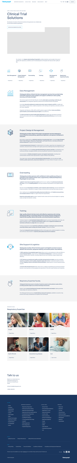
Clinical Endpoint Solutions (47, 408)
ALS (51, 354)
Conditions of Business (37, 446)
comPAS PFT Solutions (26, 417)
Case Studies (61, 421)
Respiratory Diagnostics (27, 406)
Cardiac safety (45, 414)
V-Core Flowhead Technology (28, 419)
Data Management (11, 75)
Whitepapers (61, 417)
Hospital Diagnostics (26, 426)
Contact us (25, 451)
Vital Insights (11, 414)
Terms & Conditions (27, 446)
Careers (9, 412)
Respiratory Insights (12, 419)
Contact (72, 1)
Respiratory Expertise (46, 419)
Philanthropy (10, 410)
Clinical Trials (45, 406)
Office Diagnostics (26, 423)
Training (41, 75)
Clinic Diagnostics (26, 424)
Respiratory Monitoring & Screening (29, 412)
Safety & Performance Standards (34, 438)
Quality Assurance (11, 438)
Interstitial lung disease (35, 354)
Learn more (53, 357)
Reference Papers (62, 414)
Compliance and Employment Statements (53, 446)
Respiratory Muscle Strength (28, 410)
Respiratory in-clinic (46, 410)
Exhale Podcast (11, 421)
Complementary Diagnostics (28, 414)
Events (9, 425)
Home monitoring (45, 415)
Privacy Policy (10, 446)
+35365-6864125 (11, 389)
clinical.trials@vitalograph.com (14, 386)
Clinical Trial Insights (12, 418)
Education (61, 408)
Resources (61, 406)
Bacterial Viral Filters (26, 415)
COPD (52, 329)
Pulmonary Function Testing (27, 408)
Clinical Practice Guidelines (64, 415)
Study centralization (46, 412)
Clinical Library (62, 412)
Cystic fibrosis (12, 354)
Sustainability (11, 409)
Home (9, 405)
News (9, 416)
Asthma (31, 329)
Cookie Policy (18, 446)
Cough (10, 329)
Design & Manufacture (22, 438)
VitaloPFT (24, 421)
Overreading (31, 75)
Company (10, 407)
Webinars (61, 419)
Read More (10, 80)
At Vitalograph (11, 423)
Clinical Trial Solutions (46, 417)
